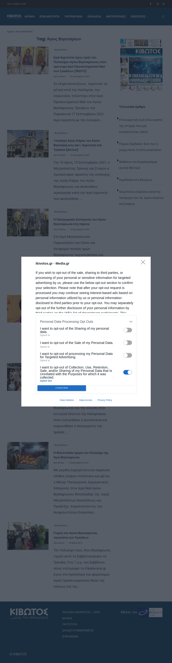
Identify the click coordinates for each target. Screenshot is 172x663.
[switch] (127, 330)
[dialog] (86, 331)
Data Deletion (67, 400)
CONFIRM (61, 388)
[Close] (144, 263)
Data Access (85, 400)
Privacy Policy (105, 400)
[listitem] (86, 321)
